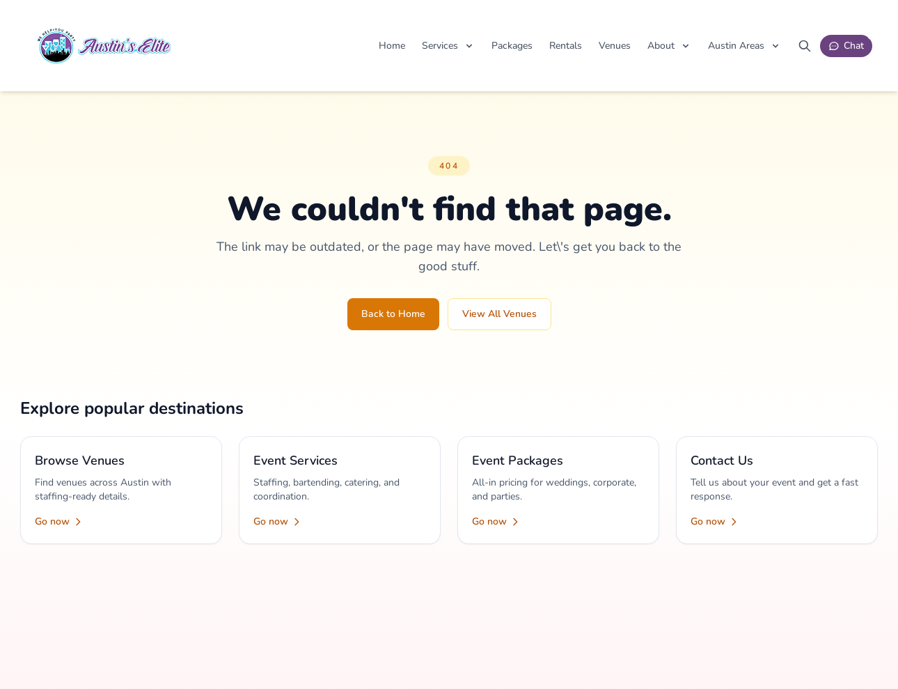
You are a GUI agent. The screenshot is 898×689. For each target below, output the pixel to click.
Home (392, 45)
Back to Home (393, 313)
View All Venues (499, 313)
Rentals (565, 45)
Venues (615, 45)
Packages (512, 45)
